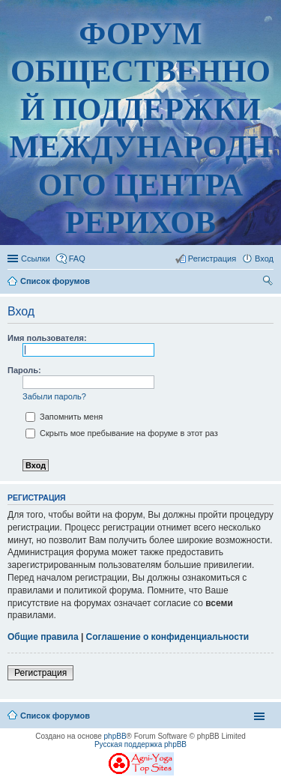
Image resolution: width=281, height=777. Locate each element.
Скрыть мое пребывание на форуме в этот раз (121, 433)
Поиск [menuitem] (269, 282)
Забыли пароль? (54, 396)
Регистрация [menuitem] (212, 258)
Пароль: (24, 370)
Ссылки (35, 258)
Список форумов (55, 715)
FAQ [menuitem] (77, 258)
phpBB (115, 736)
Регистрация (40, 673)
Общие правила (43, 637)
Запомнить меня (64, 416)
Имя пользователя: (47, 337)
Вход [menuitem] (264, 258)
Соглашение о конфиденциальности (168, 637)
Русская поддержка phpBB (140, 744)
